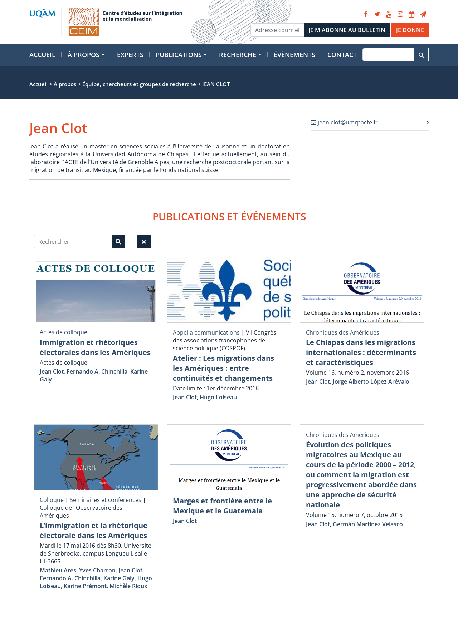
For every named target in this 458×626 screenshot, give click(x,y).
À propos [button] (83, 54)
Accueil (42, 54)
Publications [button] (179, 54)
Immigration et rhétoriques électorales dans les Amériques (95, 347)
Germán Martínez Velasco (368, 524)
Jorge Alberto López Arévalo (371, 381)
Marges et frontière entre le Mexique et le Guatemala (222, 506)
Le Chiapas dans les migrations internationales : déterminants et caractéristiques (361, 352)
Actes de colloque (63, 332)
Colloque (52, 500)
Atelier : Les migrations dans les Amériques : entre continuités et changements (223, 368)
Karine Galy (119, 578)
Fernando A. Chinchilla (97, 371)
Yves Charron (97, 570)
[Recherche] (388, 54)
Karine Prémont (85, 586)
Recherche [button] (237, 54)
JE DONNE (410, 30)
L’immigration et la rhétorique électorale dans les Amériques (93, 530)
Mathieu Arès (58, 570)
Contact (342, 54)
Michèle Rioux (128, 586)
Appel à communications (206, 332)
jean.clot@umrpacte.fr (344, 122)
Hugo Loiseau (218, 397)
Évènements (294, 54)
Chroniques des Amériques (342, 332)
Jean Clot (52, 371)
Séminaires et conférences (105, 500)
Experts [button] (130, 54)
